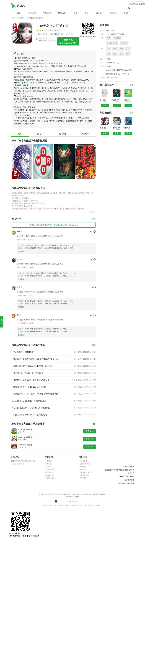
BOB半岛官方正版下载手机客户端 (23, 461)
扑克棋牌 (117, 38)
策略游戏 (124, 43)
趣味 (115, 49)
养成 (108, 38)
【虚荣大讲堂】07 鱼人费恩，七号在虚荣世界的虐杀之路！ (36, 394)
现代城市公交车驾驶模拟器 (128, 128)
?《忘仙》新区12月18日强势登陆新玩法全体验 (31, 408)
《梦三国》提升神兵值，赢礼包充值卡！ (28, 373)
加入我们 (48, 464)
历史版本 (85, 134)
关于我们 (48, 461)
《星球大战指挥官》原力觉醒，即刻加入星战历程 (32, 366)
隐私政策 (108, 66)
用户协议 (82, 467)
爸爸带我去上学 (128, 100)
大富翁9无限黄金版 (117, 100)
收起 (93, 212)
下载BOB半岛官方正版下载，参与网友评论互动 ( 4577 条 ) (54, 225)
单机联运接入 (50, 478)
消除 (121, 49)
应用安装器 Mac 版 (17, 464)
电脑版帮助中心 (84, 464)
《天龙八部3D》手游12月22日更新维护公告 (29, 415)
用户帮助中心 (84, 461)
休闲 (108, 49)
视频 (115, 54)
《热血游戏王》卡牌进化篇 (23, 352)
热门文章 (62, 134)
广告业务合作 (50, 472)
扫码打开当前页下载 (88, 36)
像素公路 (116, 128)
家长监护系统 (84, 475)
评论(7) (40, 134)
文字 (128, 49)
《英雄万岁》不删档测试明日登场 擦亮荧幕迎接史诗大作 (35, 359)
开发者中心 (49, 467)
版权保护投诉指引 (85, 472)
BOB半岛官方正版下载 (18, 5)
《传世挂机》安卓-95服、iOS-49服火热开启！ (30, 380)
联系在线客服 (129, 480)
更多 (94, 219)
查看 (105, 105)
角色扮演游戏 (112, 43)
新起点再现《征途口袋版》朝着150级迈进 (29, 401)
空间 (128, 54)
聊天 (121, 54)
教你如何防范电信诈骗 (126, 483)
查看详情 (90, 431)
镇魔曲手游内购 (105, 128)
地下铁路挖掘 (105, 100)
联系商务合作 (50, 470)
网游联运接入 (50, 475)
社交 (108, 54)
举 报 (2, 321)
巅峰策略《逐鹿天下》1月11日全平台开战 (29, 387)
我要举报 (82, 478)
